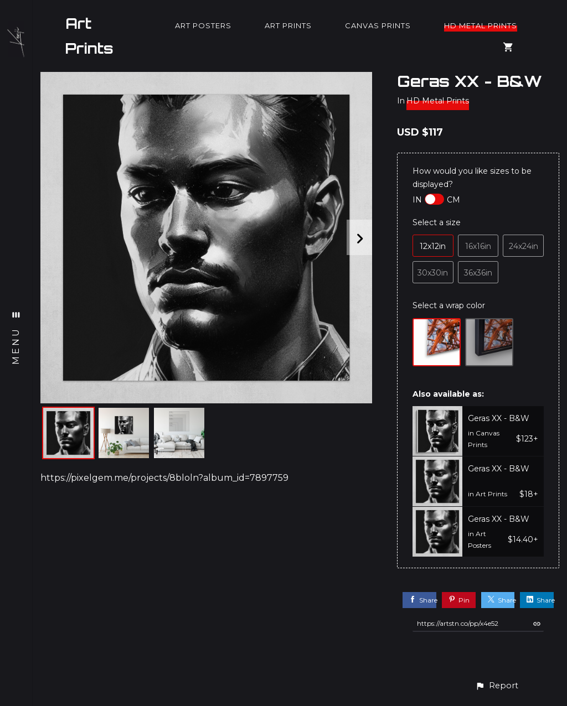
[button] (497, 685)
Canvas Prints (378, 25)
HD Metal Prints (480, 25)
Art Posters (203, 25)
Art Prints (89, 36)
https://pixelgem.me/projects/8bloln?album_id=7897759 (164, 478)
